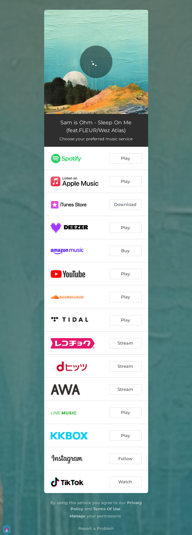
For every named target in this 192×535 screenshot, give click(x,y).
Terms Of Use (107, 508)
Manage (77, 516)
